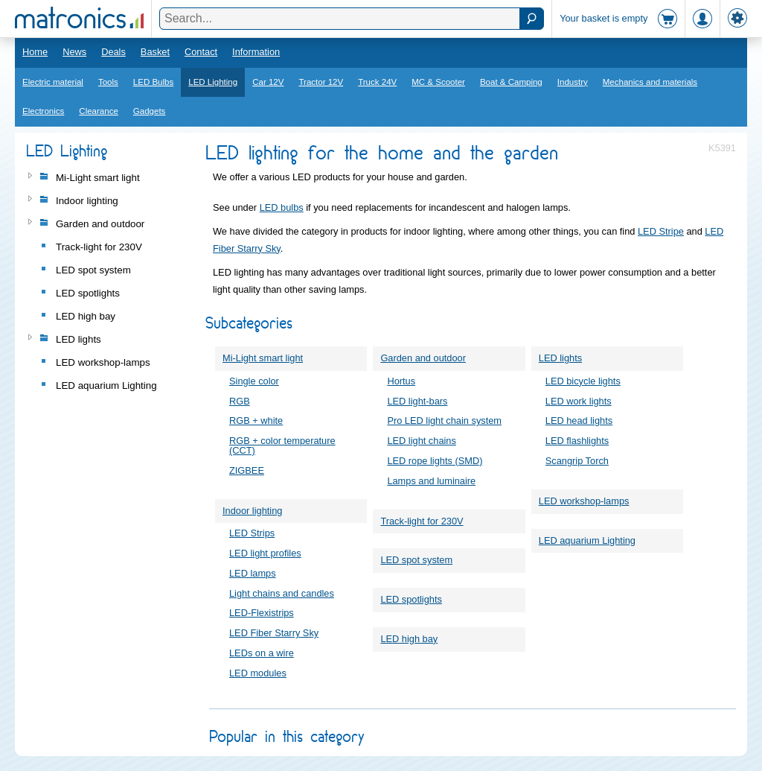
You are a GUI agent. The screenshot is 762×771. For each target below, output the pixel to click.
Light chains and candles (281, 593)
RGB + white (256, 420)
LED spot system (416, 559)
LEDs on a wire (261, 653)
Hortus (401, 381)
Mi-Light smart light (262, 358)
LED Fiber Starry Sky (273, 632)
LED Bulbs (153, 81)
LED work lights (578, 401)
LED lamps (252, 573)
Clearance (98, 111)
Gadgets (149, 111)
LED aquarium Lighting (587, 540)
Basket (155, 51)
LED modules (257, 673)
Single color (254, 381)
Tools (108, 81)
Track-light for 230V (421, 521)
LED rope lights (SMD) (434, 460)
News (74, 51)
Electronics (43, 111)
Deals (113, 51)
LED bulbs (282, 207)
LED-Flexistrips (261, 612)
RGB (239, 401)
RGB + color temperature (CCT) (282, 445)
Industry (572, 81)
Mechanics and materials (650, 81)
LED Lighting (212, 81)
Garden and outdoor (423, 358)
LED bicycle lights (583, 381)
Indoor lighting (252, 510)
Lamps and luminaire (431, 480)
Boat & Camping (511, 81)
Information (256, 51)
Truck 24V (377, 81)
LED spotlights (411, 599)
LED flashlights (577, 440)
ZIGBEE (246, 470)
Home (35, 51)
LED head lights (578, 420)
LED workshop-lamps (584, 501)
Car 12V (268, 81)
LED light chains (421, 440)
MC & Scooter (438, 81)
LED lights (560, 358)
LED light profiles (265, 553)
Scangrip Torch (577, 460)
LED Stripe (661, 231)
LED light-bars (417, 401)
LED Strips (252, 533)
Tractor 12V (320, 81)
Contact (201, 51)
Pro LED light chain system (444, 420)
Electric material (52, 81)
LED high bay (409, 638)
